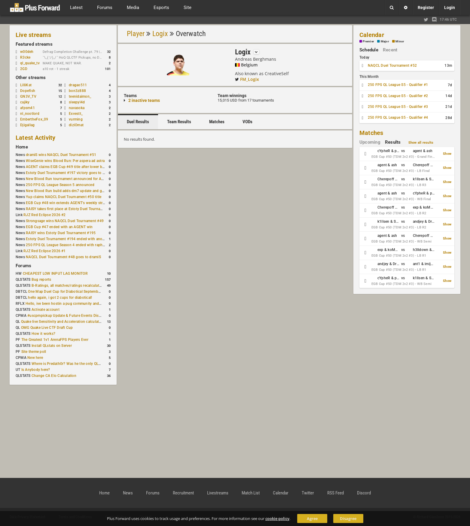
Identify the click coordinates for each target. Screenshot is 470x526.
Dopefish (27, 91)
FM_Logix (249, 79)
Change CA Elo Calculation (54, 376)
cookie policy (277, 518)
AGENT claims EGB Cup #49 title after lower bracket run (72, 167)
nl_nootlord (29, 114)
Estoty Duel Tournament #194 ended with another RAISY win (76, 239)
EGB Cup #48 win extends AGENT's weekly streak (67, 203)
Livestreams (217, 493)
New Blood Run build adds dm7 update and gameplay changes (78, 191)
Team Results (179, 121)
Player (136, 33)
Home (22, 147)
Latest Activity (36, 137)
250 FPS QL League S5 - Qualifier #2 (398, 96)
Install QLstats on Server (52, 346)
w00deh (26, 52)
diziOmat (76, 125)
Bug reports (41, 279)
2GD (23, 69)
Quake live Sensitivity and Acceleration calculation (62, 322)
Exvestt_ (76, 114)
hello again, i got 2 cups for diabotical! (60, 297)
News (128, 493)
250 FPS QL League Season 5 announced (60, 185)
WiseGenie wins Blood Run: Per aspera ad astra (65, 161)
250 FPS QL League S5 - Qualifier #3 (398, 107)
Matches (216, 121)
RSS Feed (335, 493)
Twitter (308, 493)
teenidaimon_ (80, 96)
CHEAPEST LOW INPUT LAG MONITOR (55, 273)
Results (393, 142)
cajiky (24, 102)
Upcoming (369, 142)
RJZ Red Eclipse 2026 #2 (44, 215)
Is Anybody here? (35, 370)
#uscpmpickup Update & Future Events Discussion (69, 315)
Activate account (46, 309)
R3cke (25, 57)
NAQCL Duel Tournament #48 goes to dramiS (63, 257)
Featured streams (34, 44)
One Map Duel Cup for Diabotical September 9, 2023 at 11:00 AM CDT (86, 291)
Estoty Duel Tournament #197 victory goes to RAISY (69, 173)
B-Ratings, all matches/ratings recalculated (67, 285)
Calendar (371, 34)
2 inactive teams (144, 100)
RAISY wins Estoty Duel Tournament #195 (61, 233)
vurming (76, 119)
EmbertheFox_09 (34, 119)
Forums (23, 265)
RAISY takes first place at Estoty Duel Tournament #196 (72, 209)
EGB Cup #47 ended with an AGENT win (59, 227)
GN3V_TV (28, 96)
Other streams (31, 77)
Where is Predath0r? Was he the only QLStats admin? (76, 364)
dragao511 (78, 85)
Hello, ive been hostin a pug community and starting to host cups (80, 303)
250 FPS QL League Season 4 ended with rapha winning (72, 245)
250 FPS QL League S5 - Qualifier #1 (398, 85)
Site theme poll (33, 352)
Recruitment (183, 493)
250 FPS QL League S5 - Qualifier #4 (398, 117)
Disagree (348, 518)
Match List (251, 493)
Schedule (368, 50)
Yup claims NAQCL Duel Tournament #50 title (63, 197)
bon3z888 (77, 91)
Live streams (33, 34)
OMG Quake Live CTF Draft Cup (47, 328)
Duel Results (138, 121)
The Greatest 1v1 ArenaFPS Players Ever (54, 340)
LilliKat (26, 85)
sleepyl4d (77, 102)
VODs (247, 121)
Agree (312, 518)
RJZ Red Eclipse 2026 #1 (44, 251)
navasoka (76, 108)
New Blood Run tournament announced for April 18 (69, 179)
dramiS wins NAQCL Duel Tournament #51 (61, 155)
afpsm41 (27, 108)
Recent (390, 50)
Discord (364, 493)
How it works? (43, 334)
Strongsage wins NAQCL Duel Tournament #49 (65, 221)
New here (35, 358)
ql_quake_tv (30, 63)
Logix (160, 33)
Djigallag (27, 125)
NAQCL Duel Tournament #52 (392, 65)
